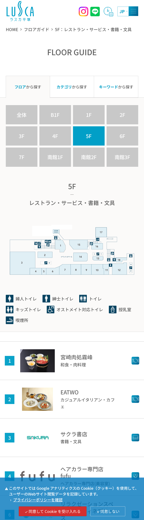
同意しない (107, 511)
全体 (22, 114)
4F (55, 135)
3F (21, 135)
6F (122, 135)
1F (89, 114)
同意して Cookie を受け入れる (53, 511)
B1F (55, 114)
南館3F (122, 157)
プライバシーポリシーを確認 (36, 499)
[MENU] (133, 11)
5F (89, 135)
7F (21, 157)
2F (122, 114)
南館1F (55, 157)
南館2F (89, 157)
